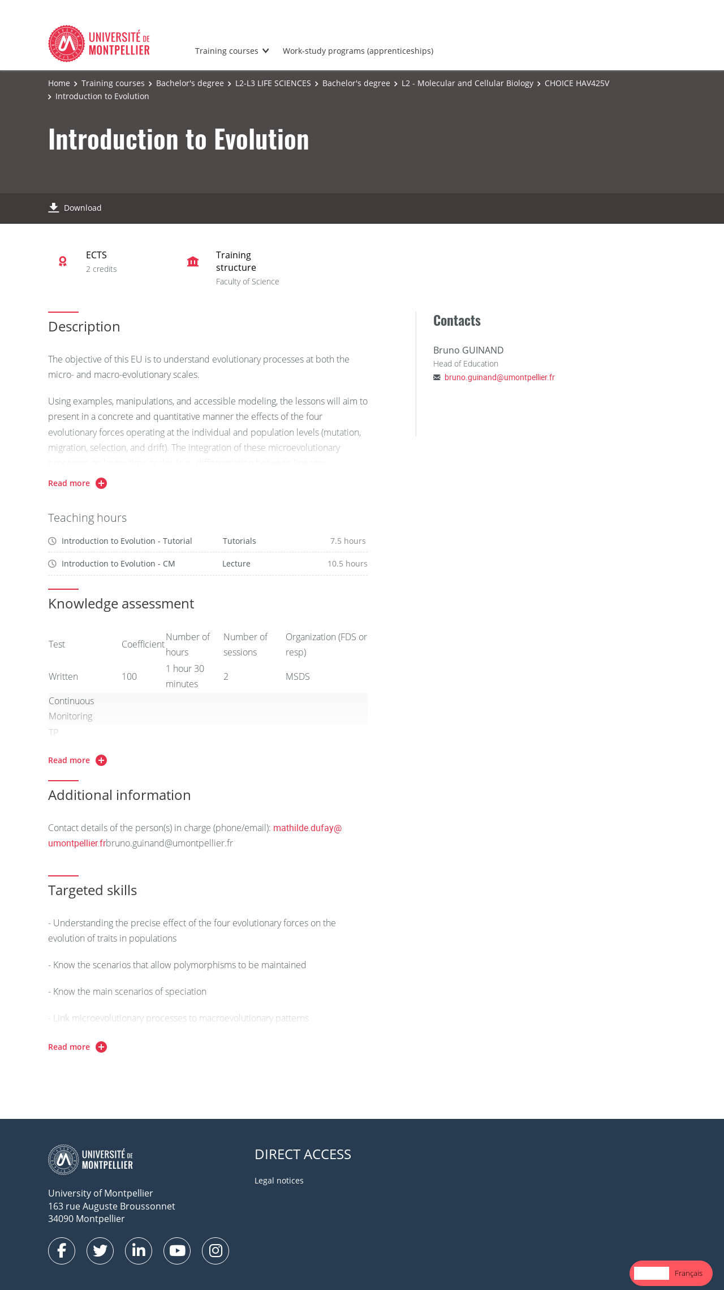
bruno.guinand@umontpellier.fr (500, 377)
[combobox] (651, 1273)
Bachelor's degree (190, 83)
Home (59, 83)
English (651, 1273)
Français (689, 1273)
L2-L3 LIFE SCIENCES (273, 83)
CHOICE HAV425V (577, 83)
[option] (688, 1273)
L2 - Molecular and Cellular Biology (467, 83)
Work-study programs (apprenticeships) (358, 50)
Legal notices (279, 1180)
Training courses (226, 50)
